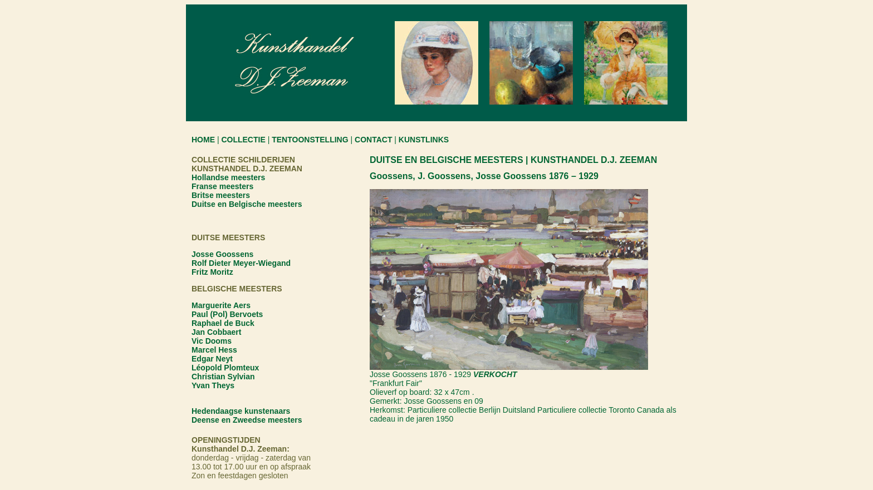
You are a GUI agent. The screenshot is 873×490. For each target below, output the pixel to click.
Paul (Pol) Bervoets (227, 314)
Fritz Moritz (212, 272)
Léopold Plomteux (225, 367)
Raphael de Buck (223, 323)
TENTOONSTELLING (310, 139)
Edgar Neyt (212, 358)
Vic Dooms (212, 340)
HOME (203, 139)
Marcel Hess (214, 349)
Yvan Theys (213, 385)
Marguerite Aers (221, 305)
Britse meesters (221, 195)
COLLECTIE (243, 139)
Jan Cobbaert (216, 332)
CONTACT (373, 139)
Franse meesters (222, 186)
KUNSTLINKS (424, 139)
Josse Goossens (222, 254)
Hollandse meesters (228, 177)
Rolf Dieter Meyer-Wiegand (241, 263)
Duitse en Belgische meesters (247, 204)
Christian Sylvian (223, 376)
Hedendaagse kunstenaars (241, 411)
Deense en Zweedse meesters (247, 419)
